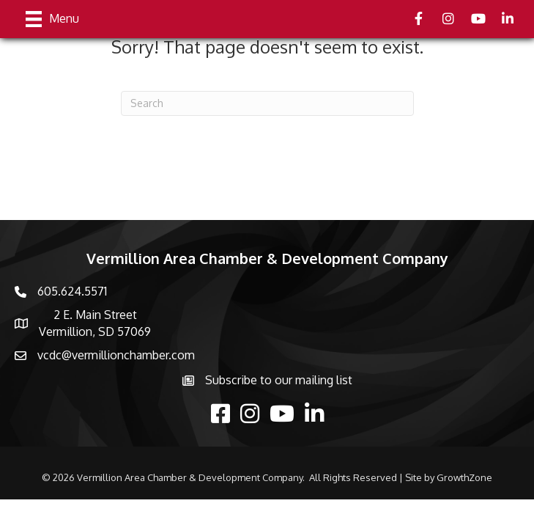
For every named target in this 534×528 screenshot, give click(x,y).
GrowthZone (464, 477)
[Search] (267, 103)
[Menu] (52, 19)
